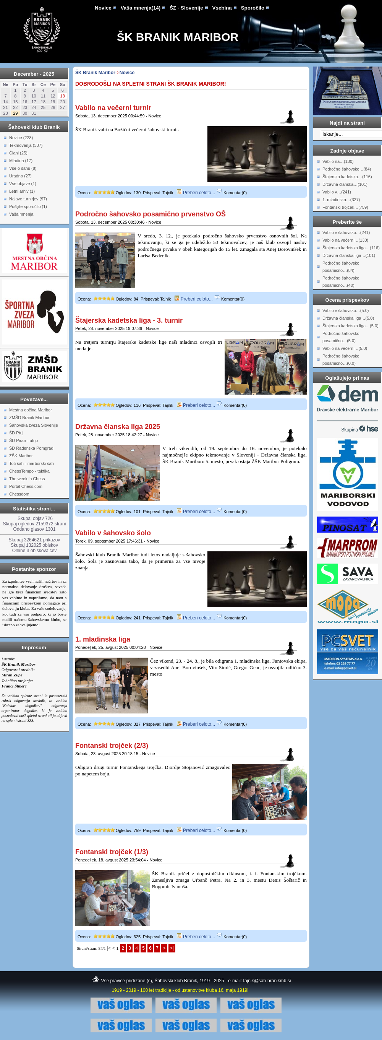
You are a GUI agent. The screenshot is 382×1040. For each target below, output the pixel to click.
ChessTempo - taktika (29, 471)
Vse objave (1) (22, 183)
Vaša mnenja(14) (140, 7)
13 (62, 96)
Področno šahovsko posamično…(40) (340, 282)
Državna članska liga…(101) (348, 255)
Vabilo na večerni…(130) (345, 240)
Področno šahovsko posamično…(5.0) (340, 337)
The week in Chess (27, 478)
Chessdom (19, 494)
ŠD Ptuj (16, 433)
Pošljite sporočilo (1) (28, 206)
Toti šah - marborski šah (31, 463)
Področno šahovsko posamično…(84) (340, 267)
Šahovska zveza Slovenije (33, 425)
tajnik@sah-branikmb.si (267, 980)
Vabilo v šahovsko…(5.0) (345, 310)
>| (172, 948)
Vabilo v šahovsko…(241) (346, 232)
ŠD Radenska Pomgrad (31, 448)
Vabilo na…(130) (338, 161)
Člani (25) (18, 153)
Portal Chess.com (25, 486)
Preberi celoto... (196, 192)
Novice (103, 7)
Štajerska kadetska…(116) (347, 176)
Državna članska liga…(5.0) (348, 318)
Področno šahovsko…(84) (346, 169)
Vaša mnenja (21, 214)
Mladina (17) (20, 160)
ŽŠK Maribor (21, 455)
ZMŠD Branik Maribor (29, 417)
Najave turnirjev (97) (28, 199)
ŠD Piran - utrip (23, 440)
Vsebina (222, 7)
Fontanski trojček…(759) (345, 207)
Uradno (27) (20, 176)
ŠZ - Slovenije (186, 7)
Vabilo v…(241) (336, 192)
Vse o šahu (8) (23, 168)
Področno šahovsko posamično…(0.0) (340, 360)
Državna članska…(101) (344, 184)
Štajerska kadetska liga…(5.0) (350, 325)
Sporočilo (252, 7)
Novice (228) (21, 137)
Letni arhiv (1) (22, 191)
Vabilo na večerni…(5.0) (344, 348)
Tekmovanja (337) (25, 145)
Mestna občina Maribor (30, 410)
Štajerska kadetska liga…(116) (351, 247)
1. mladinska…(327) (341, 199)
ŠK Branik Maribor (177, 37)
